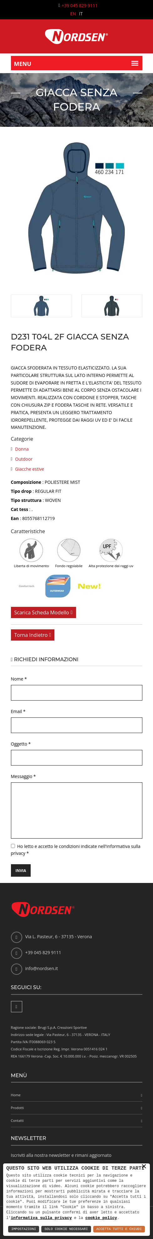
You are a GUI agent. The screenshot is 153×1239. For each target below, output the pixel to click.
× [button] (144, 1166)
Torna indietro (31, 635)
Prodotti (17, 1107)
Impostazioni (23, 1229)
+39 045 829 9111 (80, 5)
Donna (22, 449)
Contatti (17, 1120)
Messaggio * (23, 776)
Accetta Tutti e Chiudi (119, 1229)
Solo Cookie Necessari (66, 1229)
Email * (18, 711)
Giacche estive (29, 469)
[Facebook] (16, 1006)
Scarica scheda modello (41, 612)
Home (16, 1095)
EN (73, 14)
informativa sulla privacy (41, 1218)
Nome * (19, 679)
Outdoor (24, 459)
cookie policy (101, 1218)
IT (81, 14)
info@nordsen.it (41, 968)
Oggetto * (21, 744)
